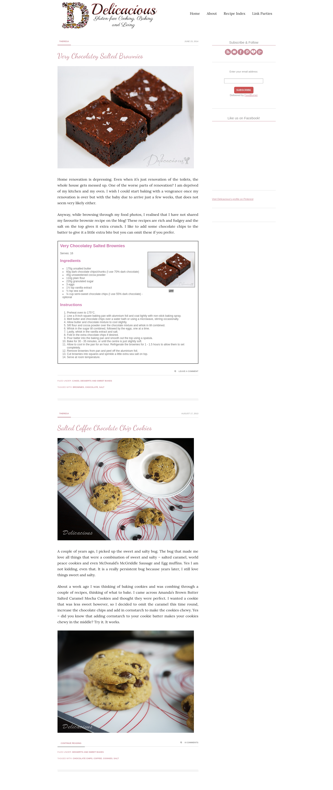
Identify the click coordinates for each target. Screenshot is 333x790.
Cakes (76, 381)
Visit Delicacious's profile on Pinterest (232, 199)
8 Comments (191, 742)
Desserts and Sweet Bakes (96, 381)
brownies (78, 387)
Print (171, 291)
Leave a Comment (188, 371)
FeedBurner (251, 95)
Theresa (64, 41)
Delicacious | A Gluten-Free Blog (97, 15)
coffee (98, 758)
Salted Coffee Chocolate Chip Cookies (105, 428)
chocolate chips (82, 758)
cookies (108, 758)
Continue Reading (71, 743)
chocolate (91, 387)
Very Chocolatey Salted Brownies (100, 56)
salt (101, 387)
